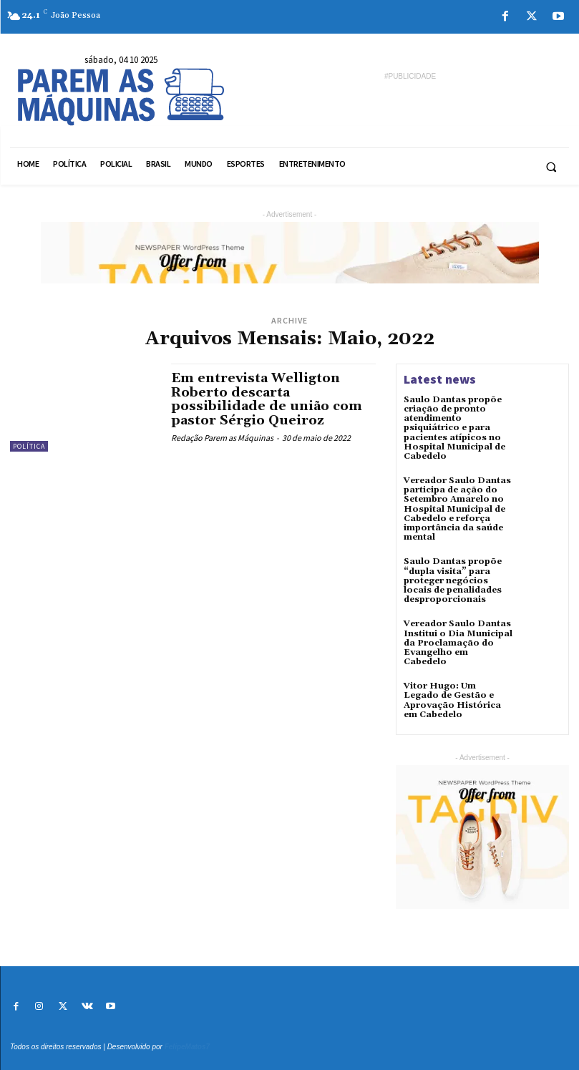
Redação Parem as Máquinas (222, 437)
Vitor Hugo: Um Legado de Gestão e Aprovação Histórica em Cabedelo (452, 700)
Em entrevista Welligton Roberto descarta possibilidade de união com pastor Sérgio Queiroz (266, 399)
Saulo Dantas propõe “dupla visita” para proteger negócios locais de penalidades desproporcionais (453, 580)
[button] (551, 167)
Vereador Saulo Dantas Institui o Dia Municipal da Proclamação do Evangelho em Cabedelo (458, 642)
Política (29, 446)
